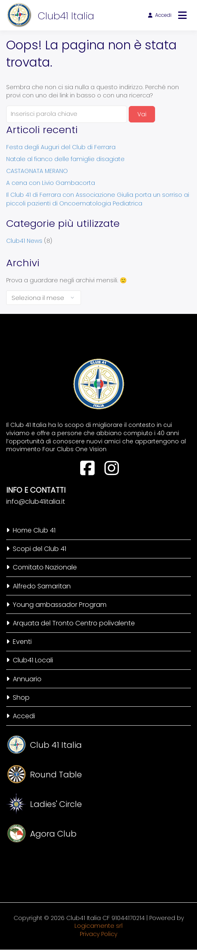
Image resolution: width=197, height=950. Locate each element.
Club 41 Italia (56, 745)
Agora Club (53, 833)
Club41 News (24, 241)
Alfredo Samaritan (42, 586)
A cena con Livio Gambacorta (50, 183)
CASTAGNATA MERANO (37, 171)
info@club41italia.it (35, 501)
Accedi (160, 15)
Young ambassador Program (60, 604)
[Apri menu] (182, 15)
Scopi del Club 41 (39, 548)
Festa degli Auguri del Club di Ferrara (61, 147)
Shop (21, 697)
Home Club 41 (34, 530)
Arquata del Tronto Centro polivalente (74, 623)
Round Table (56, 774)
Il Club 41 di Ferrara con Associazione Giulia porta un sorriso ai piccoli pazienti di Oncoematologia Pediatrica (97, 199)
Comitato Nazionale (45, 567)
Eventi (22, 641)
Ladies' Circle (56, 804)
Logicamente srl (98, 926)
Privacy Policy (98, 934)
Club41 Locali (33, 660)
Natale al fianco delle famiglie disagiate (65, 159)
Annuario (27, 679)
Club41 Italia (66, 16)
